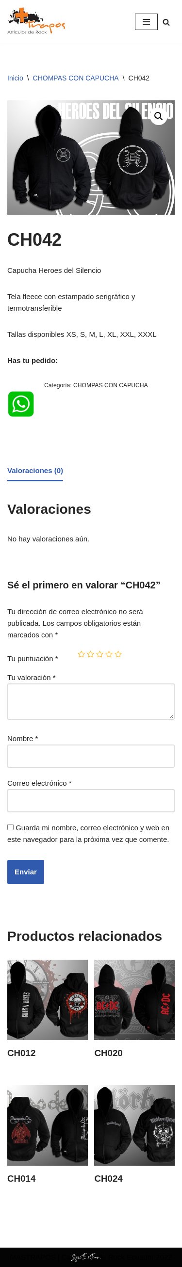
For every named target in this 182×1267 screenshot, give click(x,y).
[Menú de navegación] (146, 22)
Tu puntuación (32, 658)
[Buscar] (166, 22)
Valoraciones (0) (35, 470)
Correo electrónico (39, 783)
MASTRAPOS (32, 1257)
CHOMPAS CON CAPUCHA (76, 78)
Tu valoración (31, 677)
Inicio (15, 78)
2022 (163, 1257)
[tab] (35, 471)
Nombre (22, 738)
